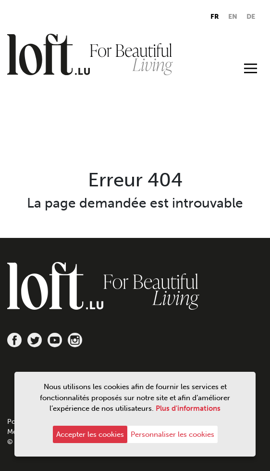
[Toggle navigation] (250, 68)
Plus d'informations (188, 408)
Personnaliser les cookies (172, 434)
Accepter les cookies (90, 434)
